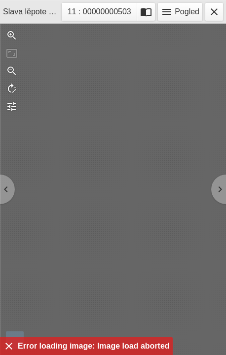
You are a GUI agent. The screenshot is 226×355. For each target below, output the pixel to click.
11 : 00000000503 (99, 13)
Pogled (180, 12)
